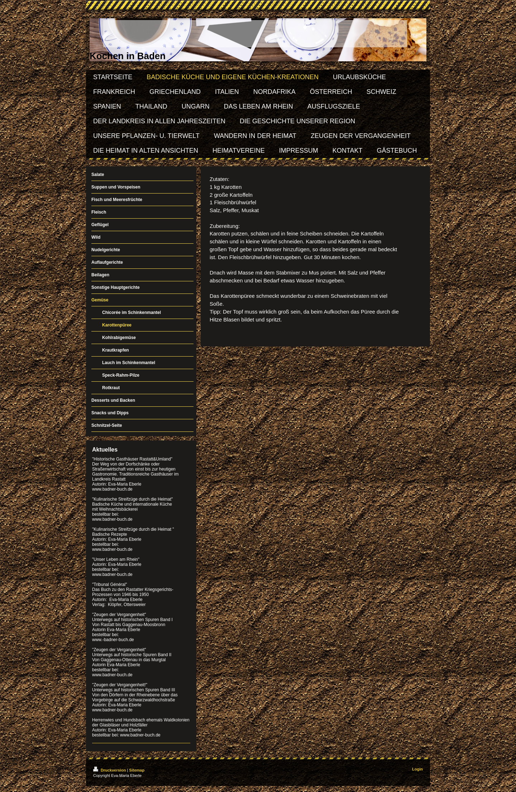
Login (417, 769)
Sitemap (136, 770)
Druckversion (110, 770)
